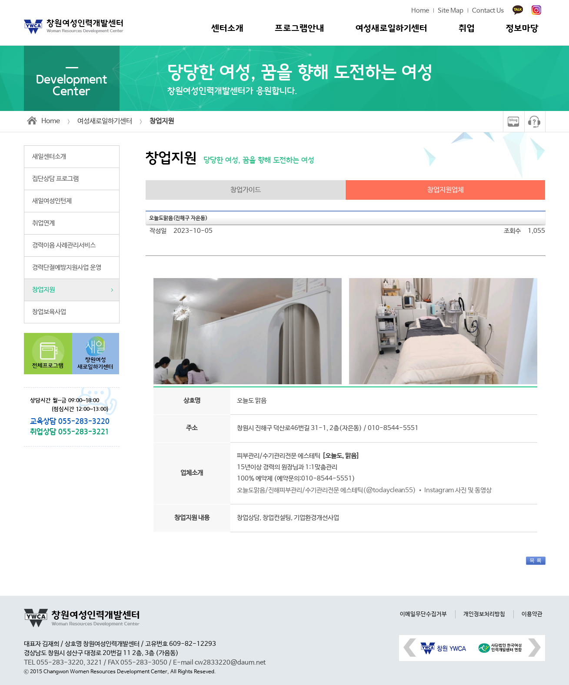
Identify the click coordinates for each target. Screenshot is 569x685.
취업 (467, 29)
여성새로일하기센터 (391, 29)
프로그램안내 (299, 29)
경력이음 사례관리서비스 (64, 245)
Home (420, 10)
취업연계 (43, 223)
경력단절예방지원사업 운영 (66, 267)
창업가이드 (245, 190)
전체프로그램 (47, 366)
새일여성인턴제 (52, 201)
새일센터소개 (49, 156)
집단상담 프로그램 (55, 178)
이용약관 (532, 614)
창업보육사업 (49, 312)
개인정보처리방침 (484, 614)
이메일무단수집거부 (423, 614)
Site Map (450, 10)
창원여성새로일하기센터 (95, 363)
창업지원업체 (445, 190)
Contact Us (488, 10)
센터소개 (227, 29)
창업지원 (43, 289)
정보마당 (522, 29)
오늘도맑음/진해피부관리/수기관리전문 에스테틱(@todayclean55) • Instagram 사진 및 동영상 (364, 490)
